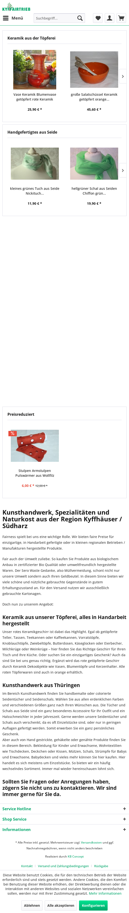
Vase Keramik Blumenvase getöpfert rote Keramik (34, 97)
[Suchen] (80, 18)
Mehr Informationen (105, 893)
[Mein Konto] (109, 18)
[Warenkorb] (121, 18)
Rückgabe (101, 866)
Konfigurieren (93, 905)
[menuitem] (12, 18)
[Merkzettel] (98, 18)
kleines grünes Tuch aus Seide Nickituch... (34, 191)
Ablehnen (32, 905)
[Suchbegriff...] (59, 18)
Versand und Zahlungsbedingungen (63, 866)
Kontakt (27, 866)
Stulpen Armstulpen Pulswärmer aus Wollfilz (34, 473)
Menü (13, 17)
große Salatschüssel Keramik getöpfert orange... (94, 97)
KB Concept (76, 856)
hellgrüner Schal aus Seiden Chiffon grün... (94, 191)
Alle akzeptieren (60, 905)
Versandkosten (91, 842)
